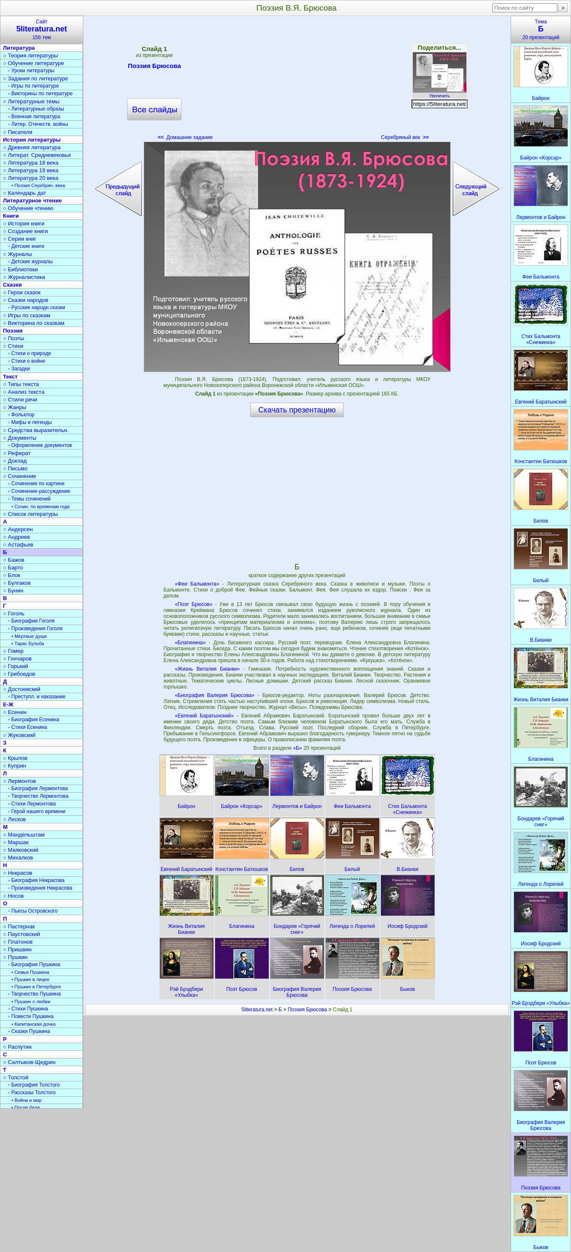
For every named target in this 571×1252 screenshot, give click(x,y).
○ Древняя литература (31, 147)
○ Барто (13, 567)
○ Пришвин (17, 949)
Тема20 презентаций (541, 29)
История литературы (32, 140)
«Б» (298, 748)
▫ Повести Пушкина (31, 1016)
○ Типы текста (21, 384)
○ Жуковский (19, 735)
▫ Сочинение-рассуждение (39, 491)
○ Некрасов (17, 873)
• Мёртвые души (29, 636)
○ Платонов (18, 942)
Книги (11, 216)
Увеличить (439, 93)
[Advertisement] (296, 80)
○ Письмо (15, 468)
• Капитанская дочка (33, 1024)
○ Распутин (17, 1047)
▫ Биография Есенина (33, 720)
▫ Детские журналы (30, 262)
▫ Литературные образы (36, 109)
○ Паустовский (21, 934)
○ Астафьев (18, 544)
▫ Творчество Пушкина (34, 994)
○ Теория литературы (30, 55)
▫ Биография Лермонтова (38, 788)
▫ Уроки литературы (31, 71)
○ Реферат (17, 453)
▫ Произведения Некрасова (40, 888)
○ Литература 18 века (30, 162)
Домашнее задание (185, 137)
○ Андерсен (18, 529)
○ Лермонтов (19, 781)
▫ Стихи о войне (26, 361)
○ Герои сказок (22, 292)
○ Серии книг (19, 239)
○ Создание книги (25, 231)
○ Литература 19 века (30, 170)
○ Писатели (17, 132)
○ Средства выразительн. (35, 430)
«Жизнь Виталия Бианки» (207, 669)
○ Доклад (15, 461)
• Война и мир (26, 1100)
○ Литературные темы (31, 101)
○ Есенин (14, 712)
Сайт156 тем (41, 29)
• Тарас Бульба (27, 643)
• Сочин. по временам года (40, 506)
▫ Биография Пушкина (34, 964)
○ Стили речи (20, 399)
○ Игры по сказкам (26, 315)
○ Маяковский (20, 850)
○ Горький (15, 666)
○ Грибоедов (19, 674)
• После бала (25, 1107)
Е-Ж (8, 704)
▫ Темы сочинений (29, 499)
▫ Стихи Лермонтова (32, 804)
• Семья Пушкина (30, 972)
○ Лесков (14, 819)
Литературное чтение (32, 200)
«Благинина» (190, 643)
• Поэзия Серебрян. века (38, 185)
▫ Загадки (19, 369)
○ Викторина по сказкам (33, 323)
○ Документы (19, 438)
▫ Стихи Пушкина (28, 1009)
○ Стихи (13, 346)
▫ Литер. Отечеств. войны (38, 124)
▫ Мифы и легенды (30, 422)
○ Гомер (13, 651)
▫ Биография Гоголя (31, 621)
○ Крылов (15, 758)
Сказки (12, 285)
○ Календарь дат (24, 193)
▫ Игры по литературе (33, 86)
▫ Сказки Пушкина (29, 1031)
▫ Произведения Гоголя (35, 629)
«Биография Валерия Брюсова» (214, 695)
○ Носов (13, 896)
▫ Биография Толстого (34, 1085)
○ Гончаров (17, 658)
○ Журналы (17, 254)
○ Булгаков (17, 583)
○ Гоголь (14, 613)
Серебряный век (405, 137)
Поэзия (13, 330)
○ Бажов (13, 560)
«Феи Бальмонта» (197, 584)
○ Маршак (15, 842)
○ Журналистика (24, 277)
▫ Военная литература (34, 117)
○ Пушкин (15, 957)
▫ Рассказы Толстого (32, 1093)
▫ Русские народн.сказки (36, 307)
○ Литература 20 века (30, 178)
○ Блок (11, 575)
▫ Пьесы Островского (32, 911)
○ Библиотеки (20, 269)
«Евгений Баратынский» (204, 716)
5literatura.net (257, 1010)
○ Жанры (14, 407)
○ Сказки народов (25, 300)
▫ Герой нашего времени (36, 811)
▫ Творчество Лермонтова (38, 796)
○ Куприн (14, 766)
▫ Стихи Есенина (27, 727)
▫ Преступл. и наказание (36, 697)
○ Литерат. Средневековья (37, 155)
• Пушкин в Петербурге (36, 986)
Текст (10, 376)
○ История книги (24, 223)
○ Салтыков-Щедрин (29, 1062)
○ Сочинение (19, 476)
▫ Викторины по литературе (40, 94)
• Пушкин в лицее (30, 979)
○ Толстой (15, 1077)
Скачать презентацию (297, 410)
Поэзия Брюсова (154, 67)
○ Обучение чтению (28, 208)
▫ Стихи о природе (29, 353)
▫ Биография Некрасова (36, 880)
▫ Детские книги (26, 246)
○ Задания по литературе (35, 78)
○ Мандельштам (24, 834)
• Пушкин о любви (30, 1001)
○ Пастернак (19, 926)
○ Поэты (13, 338)
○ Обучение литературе (33, 63)
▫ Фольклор (21, 415)
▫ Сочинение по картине (36, 484)
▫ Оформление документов (40, 445)
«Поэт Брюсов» (194, 604)
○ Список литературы (30, 514)
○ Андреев (16, 537)
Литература (19, 48)
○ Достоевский (21, 689)
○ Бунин (13, 590)
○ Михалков (18, 857)
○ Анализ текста (23, 392)
